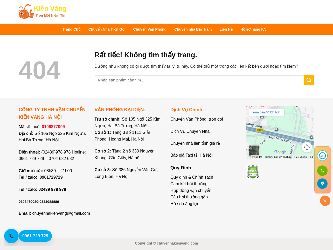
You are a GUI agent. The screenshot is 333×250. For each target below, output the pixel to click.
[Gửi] (309, 80)
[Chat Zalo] (322, 155)
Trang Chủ (72, 29)
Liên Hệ (226, 29)
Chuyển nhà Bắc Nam (193, 29)
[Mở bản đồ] (322, 183)
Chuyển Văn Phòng (150, 29)
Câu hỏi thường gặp (189, 197)
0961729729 (51, 177)
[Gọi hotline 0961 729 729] (32, 236)
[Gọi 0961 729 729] (322, 170)
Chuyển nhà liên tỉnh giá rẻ (195, 143)
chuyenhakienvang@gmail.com (61, 213)
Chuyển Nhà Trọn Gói (107, 29)
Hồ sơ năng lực (253, 29)
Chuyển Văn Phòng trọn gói (196, 119)
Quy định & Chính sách (191, 177)
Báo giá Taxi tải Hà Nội (192, 155)
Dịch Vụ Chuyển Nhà (190, 131)
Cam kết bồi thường (188, 184)
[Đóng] (325, 201)
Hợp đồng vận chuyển (190, 190)
